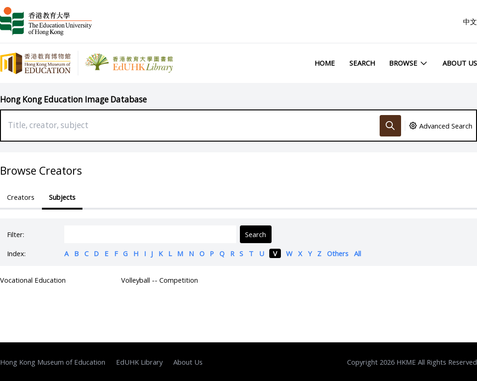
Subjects (62, 197)
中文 (470, 21)
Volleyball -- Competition (159, 280)
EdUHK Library (139, 362)
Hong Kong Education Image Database (73, 99)
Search (362, 63)
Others (337, 253)
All (357, 253)
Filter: (15, 234)
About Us (460, 63)
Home (324, 63)
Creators (20, 197)
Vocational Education (33, 280)
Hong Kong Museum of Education (52, 362)
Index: (16, 253)
